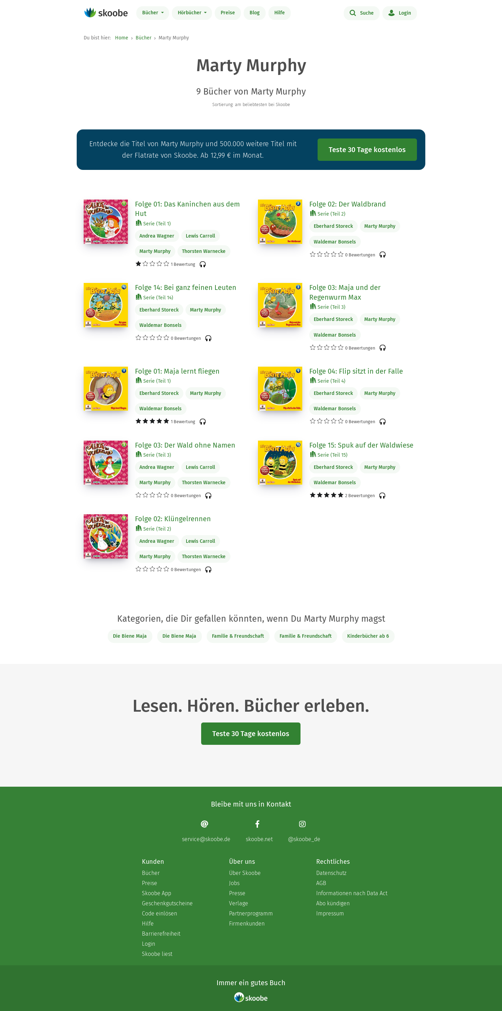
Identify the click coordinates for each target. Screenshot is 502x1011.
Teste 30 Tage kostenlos (367, 149)
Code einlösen (159, 913)
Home (121, 38)
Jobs (234, 883)
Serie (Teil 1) (153, 223)
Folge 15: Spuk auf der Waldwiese (361, 445)
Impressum (330, 913)
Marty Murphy (154, 251)
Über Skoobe (245, 873)
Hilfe (279, 13)
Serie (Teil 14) (154, 297)
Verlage (238, 903)
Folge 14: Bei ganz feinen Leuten (185, 287)
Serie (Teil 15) (329, 454)
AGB (321, 883)
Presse (237, 893)
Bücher (151, 13)
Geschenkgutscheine (167, 903)
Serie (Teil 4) (327, 380)
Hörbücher (190, 13)
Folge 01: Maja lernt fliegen (177, 371)
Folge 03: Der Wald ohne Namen (185, 445)
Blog (255, 13)
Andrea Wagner (156, 236)
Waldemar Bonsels (335, 242)
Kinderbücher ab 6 (368, 636)
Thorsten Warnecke (204, 251)
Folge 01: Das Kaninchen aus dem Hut (187, 209)
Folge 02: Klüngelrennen (173, 519)
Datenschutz (331, 873)
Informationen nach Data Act (351, 893)
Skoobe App (156, 893)
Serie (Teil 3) (327, 307)
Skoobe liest (157, 954)
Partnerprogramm (251, 913)
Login (399, 12)
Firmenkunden (247, 923)
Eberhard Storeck (333, 226)
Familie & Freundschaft (238, 636)
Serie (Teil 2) (327, 213)
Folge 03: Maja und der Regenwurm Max (345, 292)
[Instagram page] (304, 831)
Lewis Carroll (200, 236)
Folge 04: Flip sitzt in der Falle (356, 371)
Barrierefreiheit (161, 933)
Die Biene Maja (130, 636)
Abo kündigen (333, 903)
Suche (362, 12)
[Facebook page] (259, 831)
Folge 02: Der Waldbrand (347, 204)
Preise (228, 13)
